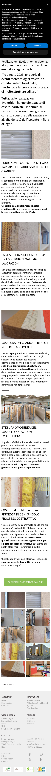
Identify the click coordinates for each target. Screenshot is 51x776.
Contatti (5, 705)
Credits (4, 761)
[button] (47, 4)
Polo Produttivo (33, 700)
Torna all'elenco (8, 684)
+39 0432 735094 (36, 739)
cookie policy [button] (21, 17)
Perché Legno (7, 718)
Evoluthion (31, 718)
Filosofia (30, 723)
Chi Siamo (31, 721)
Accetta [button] (37, 46)
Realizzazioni (6, 703)
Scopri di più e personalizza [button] (25, 52)
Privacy (4, 756)
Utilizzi (4, 726)
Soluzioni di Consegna (10, 728)
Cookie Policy (7, 758)
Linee (3, 723)
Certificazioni (32, 708)
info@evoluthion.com (36, 744)
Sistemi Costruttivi (9, 721)
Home (3, 700)
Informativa (6, 753)
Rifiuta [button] (14, 46)
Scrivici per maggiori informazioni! (25, 582)
